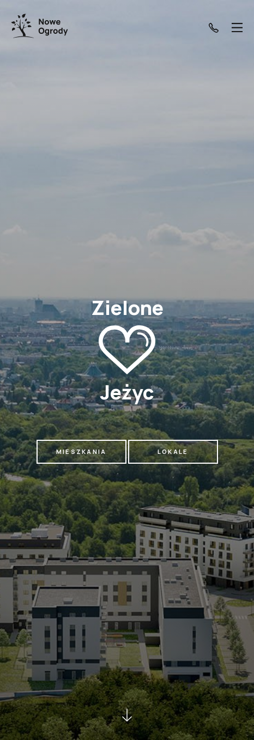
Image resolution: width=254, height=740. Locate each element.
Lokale (173, 451)
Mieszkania (81, 451)
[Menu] (237, 27)
